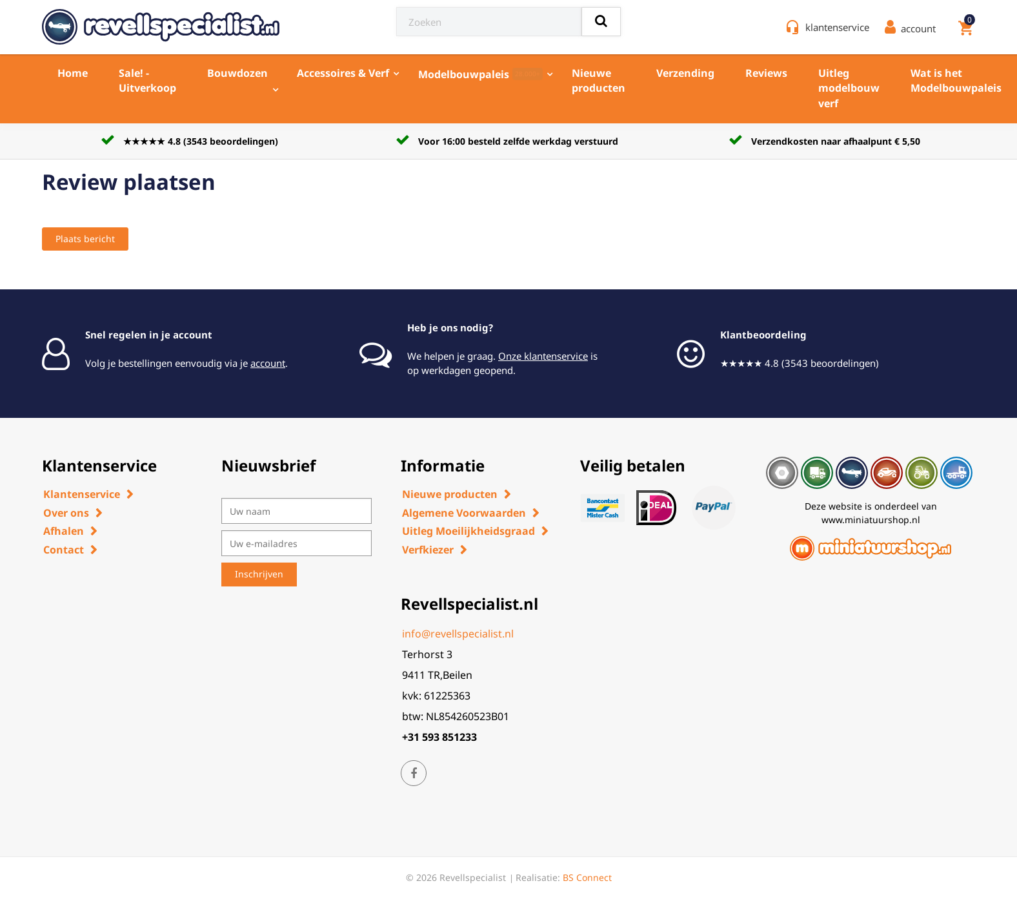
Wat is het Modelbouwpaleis (956, 80)
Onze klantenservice (543, 355)
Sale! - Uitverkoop (147, 80)
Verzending (685, 73)
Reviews (766, 73)
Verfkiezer (428, 550)
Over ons (66, 513)
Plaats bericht (85, 239)
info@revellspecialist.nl (458, 634)
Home (72, 73)
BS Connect (587, 877)
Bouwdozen (237, 73)
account (267, 363)
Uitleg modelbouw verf (849, 88)
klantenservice (837, 27)
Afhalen (63, 531)
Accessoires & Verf (343, 73)
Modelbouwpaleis (480, 74)
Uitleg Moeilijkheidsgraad (468, 531)
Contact (63, 550)
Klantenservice (81, 494)
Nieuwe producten (598, 80)
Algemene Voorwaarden (464, 513)
